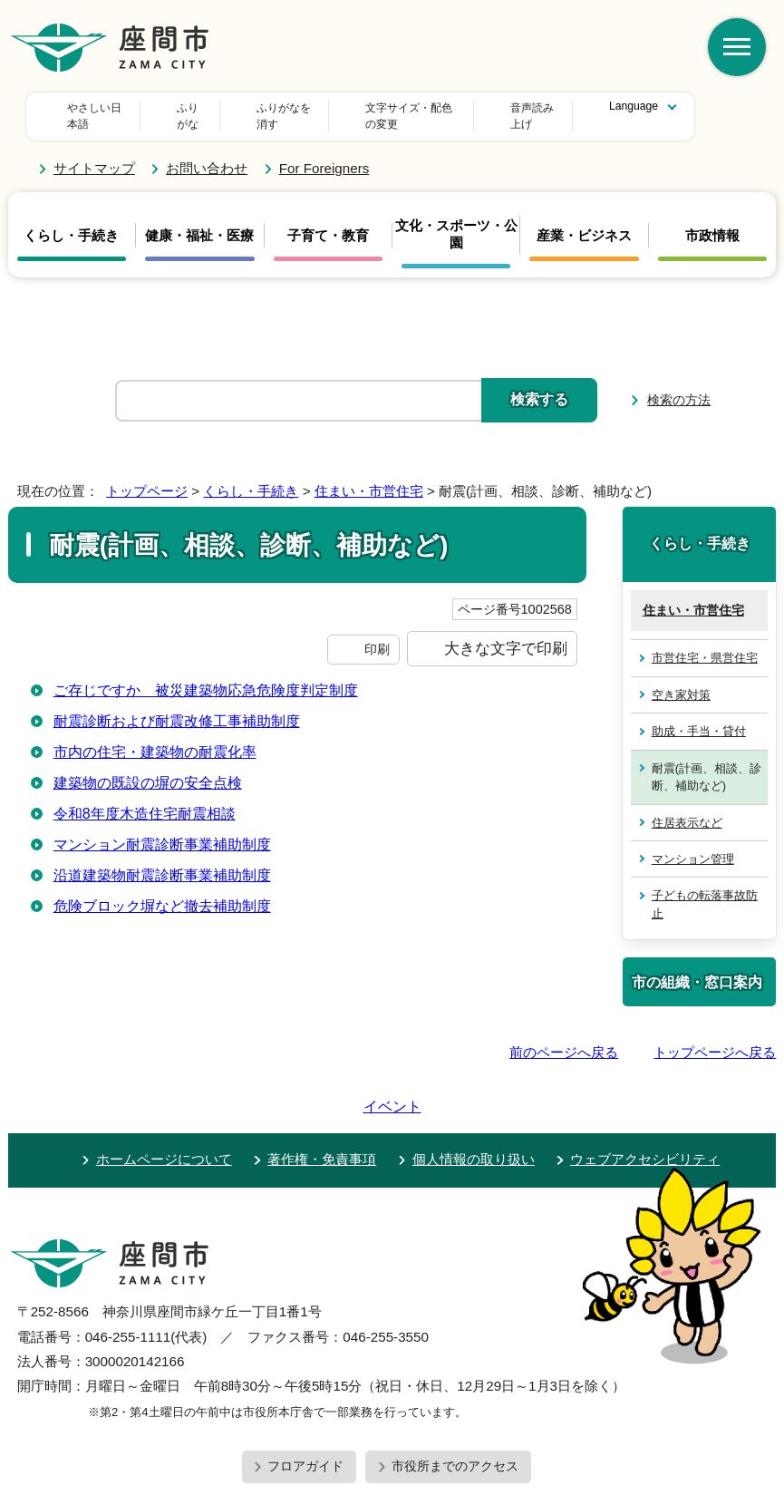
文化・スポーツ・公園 (456, 218)
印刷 (377, 633)
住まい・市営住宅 (369, 474)
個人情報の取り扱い (473, 1091)
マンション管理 (693, 842)
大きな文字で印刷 (505, 632)
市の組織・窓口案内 (697, 965)
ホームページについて (164, 1091)
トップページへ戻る (714, 1035)
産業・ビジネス (584, 218)
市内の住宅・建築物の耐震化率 (154, 734)
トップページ (147, 474)
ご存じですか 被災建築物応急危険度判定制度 (205, 673)
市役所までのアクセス (455, 1398)
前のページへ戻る (563, 1035)
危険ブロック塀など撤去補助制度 (162, 889)
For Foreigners (324, 152)
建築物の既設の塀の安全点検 (147, 765)
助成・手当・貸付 (699, 715)
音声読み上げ (491, 108)
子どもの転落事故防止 (705, 887)
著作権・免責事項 (321, 1091)
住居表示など (687, 805)
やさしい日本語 (105, 108)
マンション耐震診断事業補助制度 (162, 827)
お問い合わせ (206, 152)
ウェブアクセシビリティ (645, 1091)
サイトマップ (94, 152)
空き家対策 (681, 678)
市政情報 (712, 218)
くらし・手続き (71, 218)
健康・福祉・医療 (199, 218)
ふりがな (215, 108)
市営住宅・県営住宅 (705, 641)
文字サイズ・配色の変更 (348, 108)
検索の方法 (679, 383)
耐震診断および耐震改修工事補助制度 (176, 704)
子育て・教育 (328, 218)
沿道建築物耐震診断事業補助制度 (162, 858)
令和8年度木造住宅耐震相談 (144, 796)
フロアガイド (305, 1398)
